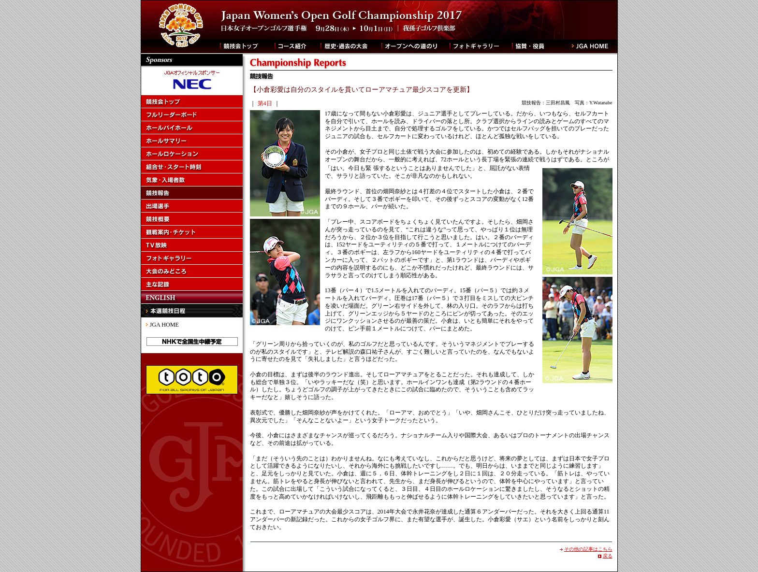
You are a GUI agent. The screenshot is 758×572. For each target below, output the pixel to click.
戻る (607, 555)
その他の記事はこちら (588, 549)
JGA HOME (164, 324)
